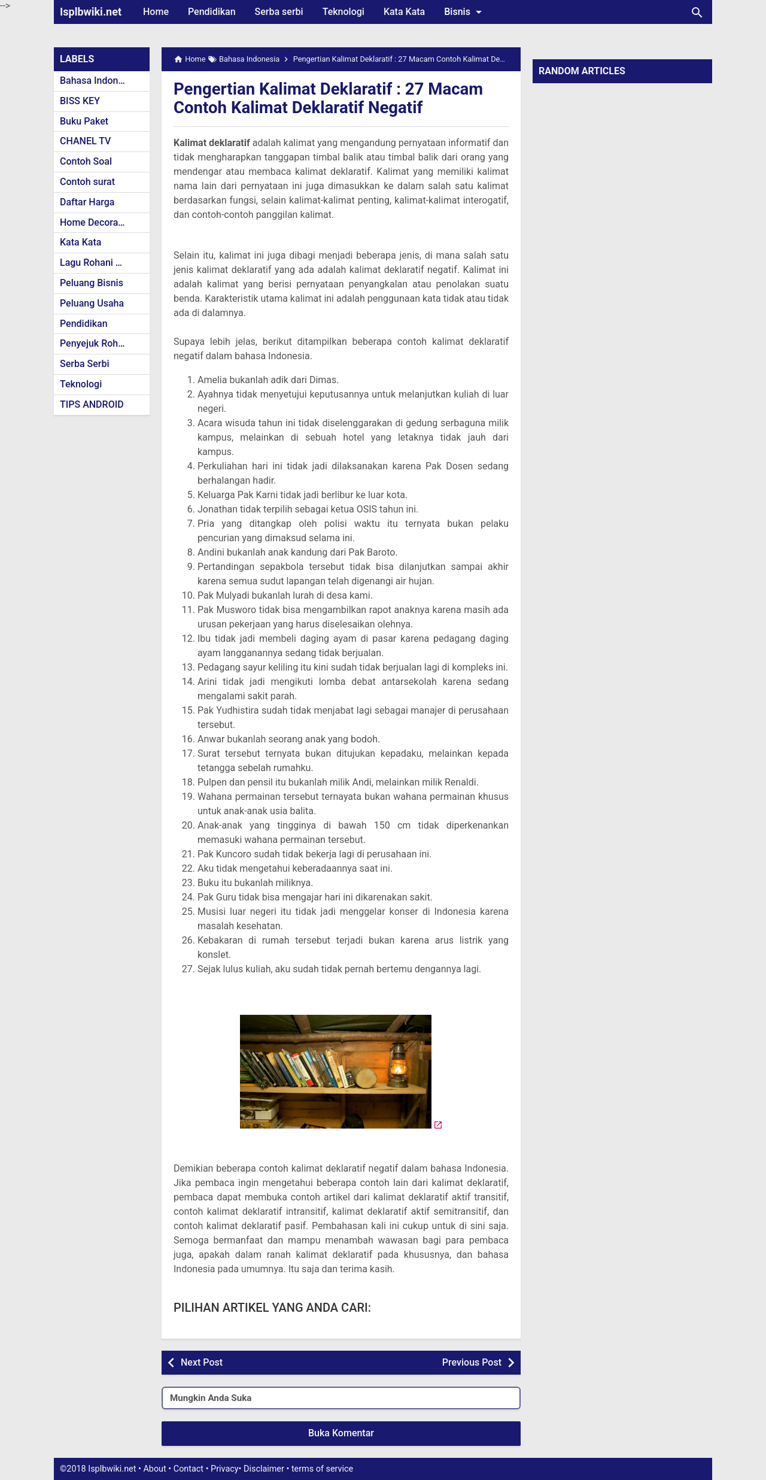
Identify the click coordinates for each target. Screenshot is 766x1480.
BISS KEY (80, 101)
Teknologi (343, 11)
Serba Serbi (85, 363)
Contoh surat (87, 181)
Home (156, 11)
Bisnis (465, 12)
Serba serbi (279, 11)
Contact (188, 1469)
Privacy (225, 1469)
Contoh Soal (86, 161)
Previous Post (471, 1362)
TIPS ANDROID (92, 404)
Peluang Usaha (92, 303)
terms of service (322, 1469)
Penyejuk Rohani (95, 343)
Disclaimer (264, 1469)
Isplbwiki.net (90, 11)
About (154, 1469)
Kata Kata (404, 11)
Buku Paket (84, 121)
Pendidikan (212, 11)
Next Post (202, 1362)
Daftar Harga (87, 202)
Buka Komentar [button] (341, 1433)
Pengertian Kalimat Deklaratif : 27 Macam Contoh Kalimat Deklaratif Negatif (331, 98)
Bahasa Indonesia (98, 80)
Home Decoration (97, 222)
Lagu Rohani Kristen (103, 262)
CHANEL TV (85, 141)
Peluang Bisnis (91, 283)
